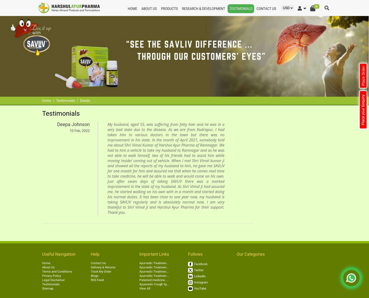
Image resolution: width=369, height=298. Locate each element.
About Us (149, 9)
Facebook (198, 264)
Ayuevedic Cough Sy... (154, 284)
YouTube (197, 288)
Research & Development (203, 9)
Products (169, 9)
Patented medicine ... (153, 280)
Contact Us (266, 9)
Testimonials (241, 9)
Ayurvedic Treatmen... (154, 263)
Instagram (198, 282)
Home (132, 9)
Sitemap (47, 288)
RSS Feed (97, 280)
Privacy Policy (51, 276)
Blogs (95, 276)
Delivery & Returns (103, 267)
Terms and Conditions (57, 271)
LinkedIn (197, 276)
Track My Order (101, 271)
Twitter (196, 270)
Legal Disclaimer (53, 280)
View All (144, 288)
